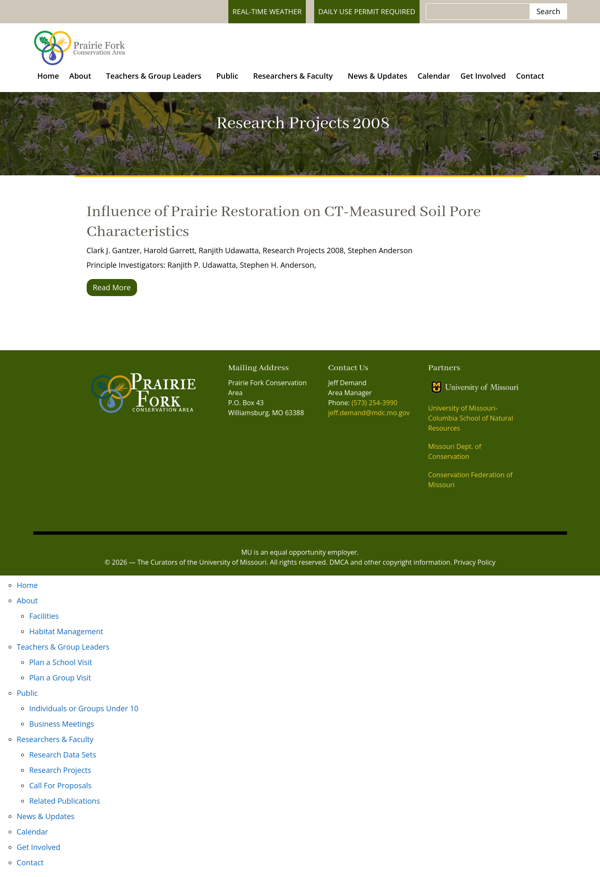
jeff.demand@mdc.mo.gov (369, 417)
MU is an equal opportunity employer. (300, 556)
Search (548, 11)
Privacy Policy (474, 566)
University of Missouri (232, 566)
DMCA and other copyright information (390, 566)
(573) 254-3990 (375, 407)
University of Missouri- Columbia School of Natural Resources (470, 422)
